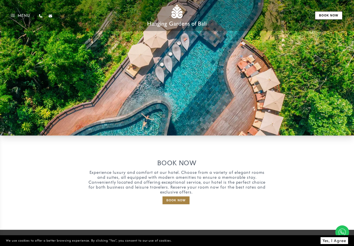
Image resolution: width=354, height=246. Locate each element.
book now (328, 15)
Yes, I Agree (334, 240)
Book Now (176, 200)
